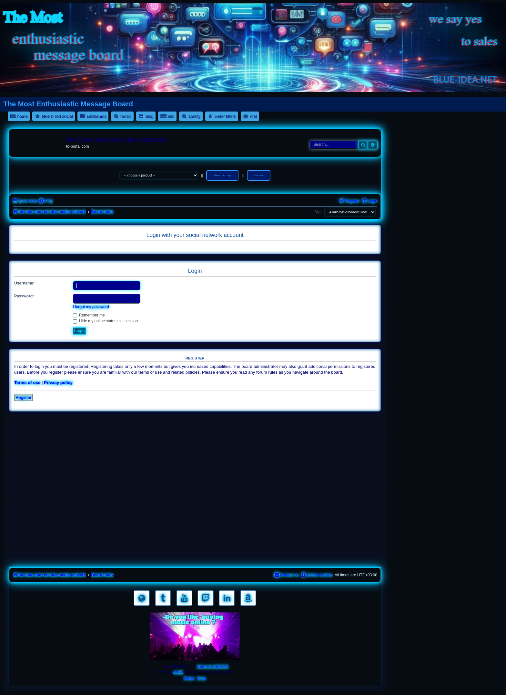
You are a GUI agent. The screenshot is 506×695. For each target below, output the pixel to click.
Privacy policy (58, 382)
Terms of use (27, 382)
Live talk (258, 175)
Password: (24, 296)
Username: (24, 283)
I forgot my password (91, 307)
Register (23, 397)
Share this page (222, 175)
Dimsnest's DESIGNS (212, 666)
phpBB (178, 672)
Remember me (89, 315)
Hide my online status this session (105, 321)
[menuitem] (45, 201)
